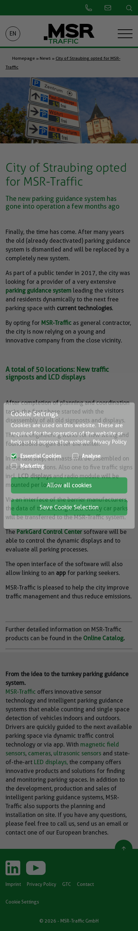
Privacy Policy (110, 441)
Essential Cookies (40, 456)
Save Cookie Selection (69, 507)
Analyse (91, 456)
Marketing (32, 466)
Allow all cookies (69, 485)
